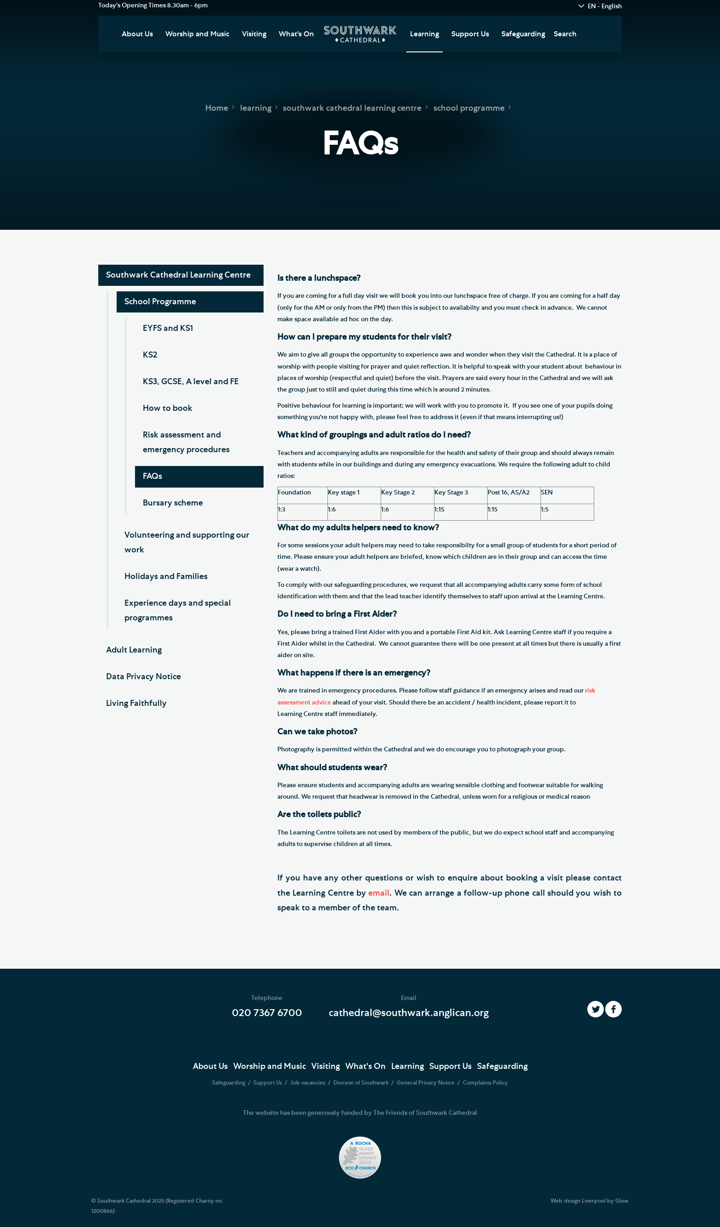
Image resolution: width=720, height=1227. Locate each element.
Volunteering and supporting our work (186, 542)
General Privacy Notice (426, 1082)
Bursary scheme (173, 503)
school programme (469, 108)
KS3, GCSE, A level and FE (191, 382)
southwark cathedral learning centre (352, 108)
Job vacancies (308, 1082)
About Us (137, 34)
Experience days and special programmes (177, 610)
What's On (296, 34)
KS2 (150, 355)
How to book (167, 408)
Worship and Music (197, 34)
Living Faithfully (136, 703)
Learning (424, 34)
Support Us (470, 34)
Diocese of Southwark (361, 1082)
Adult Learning (134, 650)
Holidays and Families (166, 577)
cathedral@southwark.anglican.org (409, 1013)
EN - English (605, 6)
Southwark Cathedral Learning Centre (178, 275)
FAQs (152, 476)
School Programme (160, 302)
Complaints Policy (485, 1082)
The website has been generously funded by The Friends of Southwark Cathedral (360, 1113)
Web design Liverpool (578, 1201)
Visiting (254, 34)
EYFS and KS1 (168, 328)
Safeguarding (523, 34)
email (378, 893)
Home (216, 108)
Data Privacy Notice (143, 677)
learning (255, 108)
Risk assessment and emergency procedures (186, 442)
